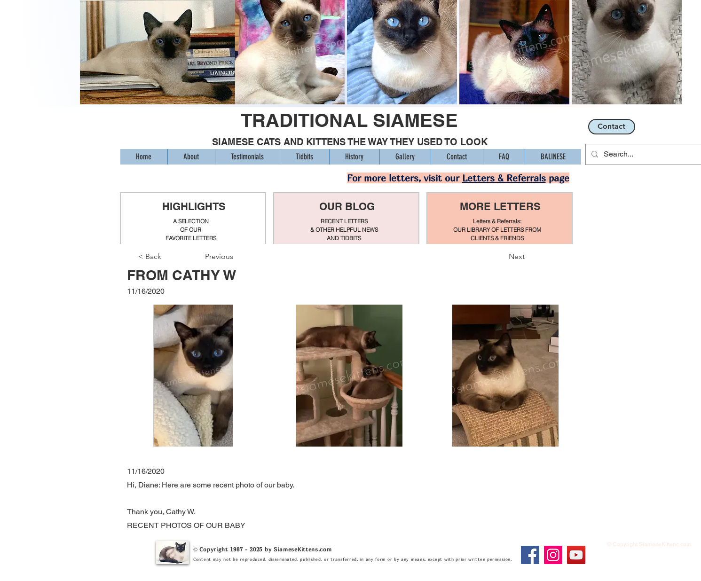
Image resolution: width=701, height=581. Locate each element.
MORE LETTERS (500, 206)
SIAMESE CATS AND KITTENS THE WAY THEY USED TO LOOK (350, 142)
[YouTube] (576, 555)
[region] (193, 218)
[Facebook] (530, 555)
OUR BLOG (347, 206)
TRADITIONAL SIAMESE (349, 120)
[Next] (501, 256)
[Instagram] (553, 555)
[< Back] (169, 256)
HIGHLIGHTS (193, 206)
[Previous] (236, 256)
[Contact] (611, 126)
